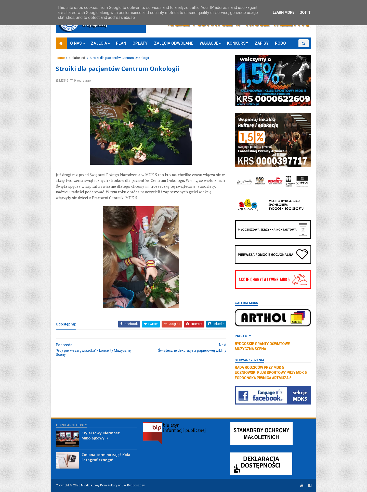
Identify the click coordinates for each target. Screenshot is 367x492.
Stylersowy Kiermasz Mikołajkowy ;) (101, 435)
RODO (280, 43)
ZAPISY (262, 43)
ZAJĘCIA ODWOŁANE (173, 43)
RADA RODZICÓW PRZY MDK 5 (259, 367)
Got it (304, 12)
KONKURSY (237, 43)
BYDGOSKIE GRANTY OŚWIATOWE (262, 344)
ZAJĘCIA (99, 43)
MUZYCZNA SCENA (250, 349)
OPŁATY (140, 43)
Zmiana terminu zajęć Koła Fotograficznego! (106, 457)
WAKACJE (209, 43)
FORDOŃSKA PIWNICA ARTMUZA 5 (262, 378)
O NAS (76, 43)
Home (60, 58)
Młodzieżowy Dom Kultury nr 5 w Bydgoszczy (113, 485)
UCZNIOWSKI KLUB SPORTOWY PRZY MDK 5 (270, 373)
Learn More (283, 12)
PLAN (121, 43)
